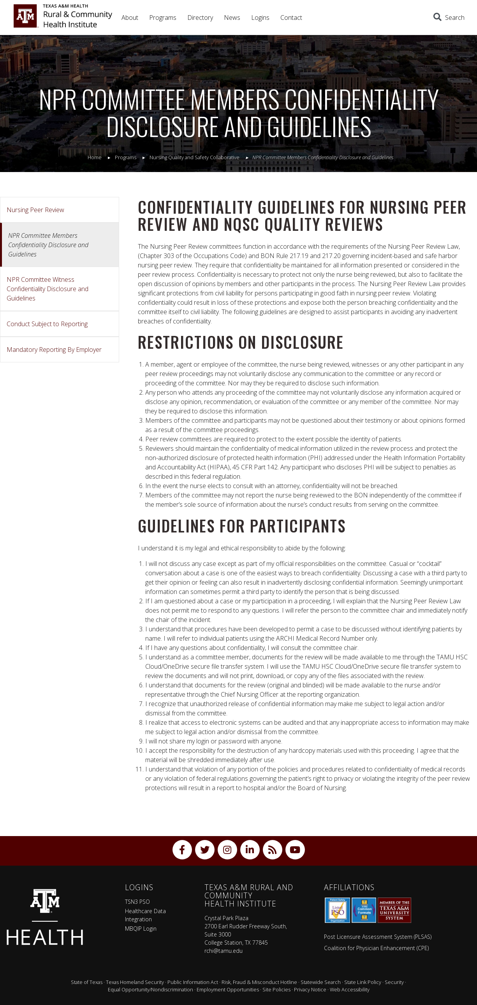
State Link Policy (362, 982)
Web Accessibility (350, 989)
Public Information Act (192, 982)
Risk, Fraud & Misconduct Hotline (259, 982)
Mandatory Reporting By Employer (54, 349)
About (129, 17)
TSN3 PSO (137, 901)
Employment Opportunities (228, 989)
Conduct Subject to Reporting (47, 324)
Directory (200, 17)
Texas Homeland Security (135, 982)
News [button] (232, 17)
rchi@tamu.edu (223, 950)
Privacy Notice (310, 989)
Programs (162, 17)
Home (95, 157)
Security (394, 982)
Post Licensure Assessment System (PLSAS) (377, 936)
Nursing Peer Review (35, 210)
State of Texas (86, 982)
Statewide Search (321, 982)
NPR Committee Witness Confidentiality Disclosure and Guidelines (47, 288)
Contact (291, 17)
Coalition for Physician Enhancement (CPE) (376, 948)
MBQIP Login (141, 928)
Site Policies (276, 989)
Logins (260, 17)
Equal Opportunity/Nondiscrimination (150, 989)
